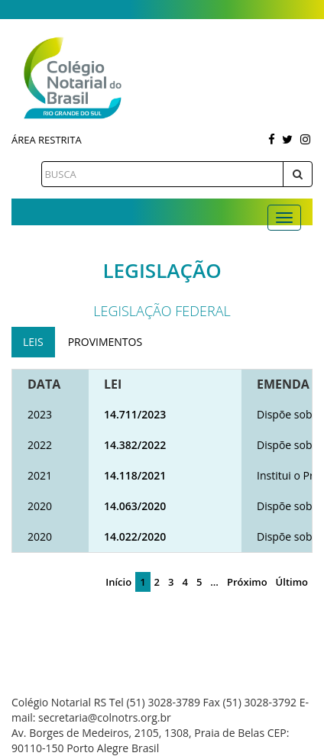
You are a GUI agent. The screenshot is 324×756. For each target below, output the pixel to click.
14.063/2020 (135, 506)
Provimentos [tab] (105, 341)
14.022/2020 (135, 536)
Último (292, 582)
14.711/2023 (135, 414)
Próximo (247, 582)
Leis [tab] (33, 341)
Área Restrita (46, 140)
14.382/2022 (135, 445)
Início (118, 582)
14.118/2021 (135, 475)
